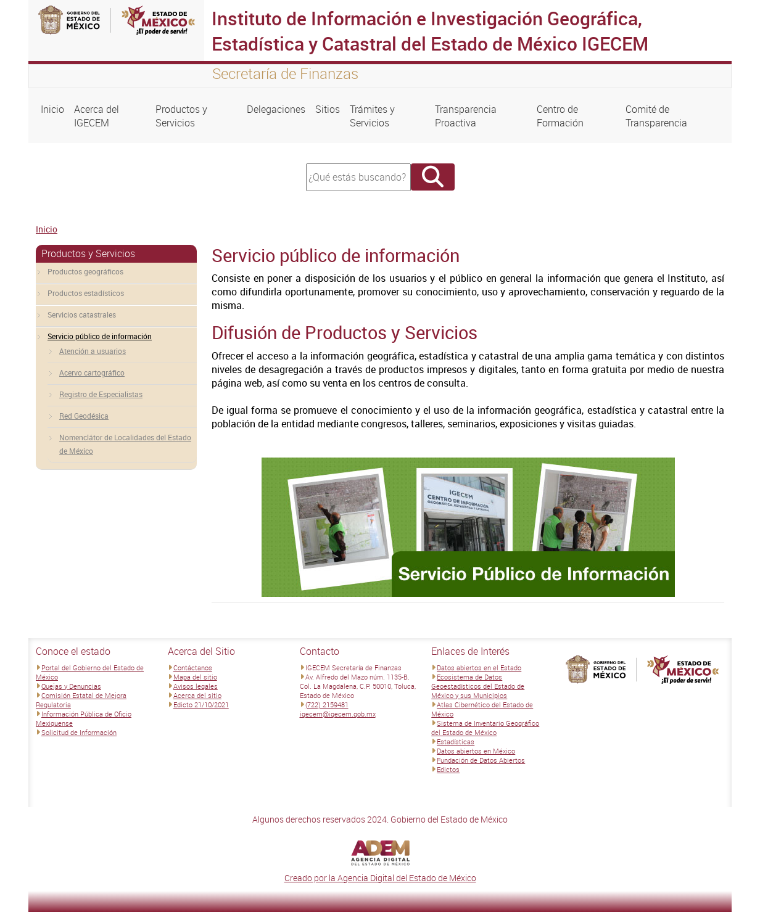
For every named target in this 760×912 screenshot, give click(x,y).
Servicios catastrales (82, 314)
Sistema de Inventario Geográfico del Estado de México (485, 727)
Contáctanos (192, 667)
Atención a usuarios (92, 351)
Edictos (448, 769)
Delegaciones (276, 109)
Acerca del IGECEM (96, 115)
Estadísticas (455, 741)
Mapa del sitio (195, 676)
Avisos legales (195, 686)
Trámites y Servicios (372, 115)
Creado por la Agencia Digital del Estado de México (380, 878)
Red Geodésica (84, 416)
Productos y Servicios (181, 115)
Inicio (52, 109)
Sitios (327, 109)
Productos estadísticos (86, 293)
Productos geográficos (85, 271)
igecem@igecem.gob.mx (338, 713)
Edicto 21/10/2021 (201, 704)
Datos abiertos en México (476, 750)
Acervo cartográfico (92, 372)
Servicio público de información (100, 336)
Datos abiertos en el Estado (479, 667)
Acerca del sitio (197, 695)
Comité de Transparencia (656, 115)
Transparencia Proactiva (466, 115)
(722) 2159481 (327, 704)
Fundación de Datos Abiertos (481, 760)
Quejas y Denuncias (71, 686)
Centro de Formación (560, 115)
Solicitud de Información (79, 732)
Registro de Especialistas (100, 394)
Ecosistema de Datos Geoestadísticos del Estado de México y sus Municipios (477, 686)
